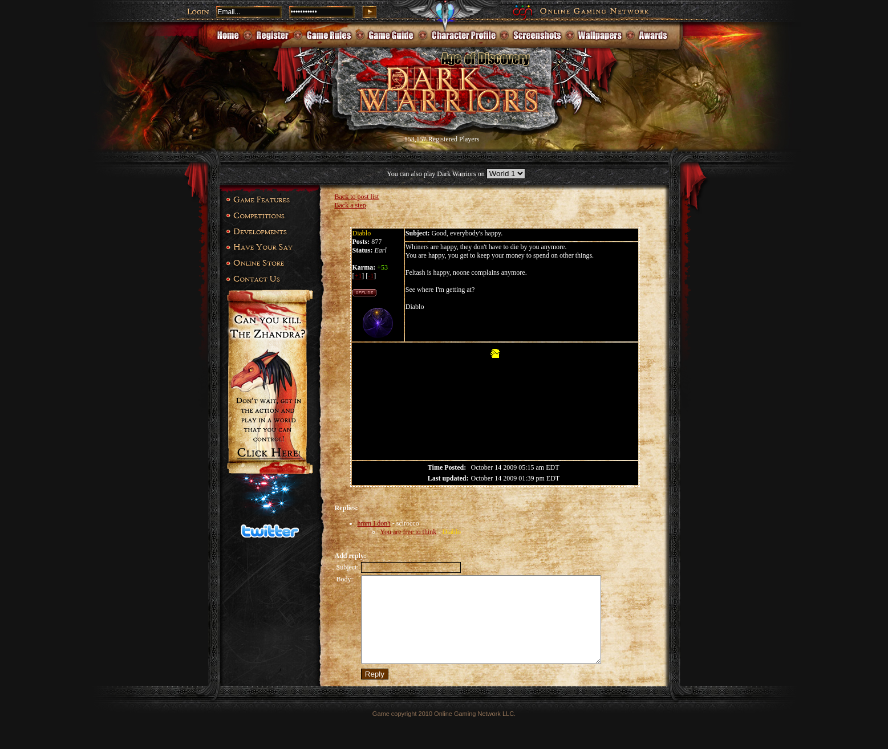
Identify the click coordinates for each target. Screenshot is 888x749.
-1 (371, 276)
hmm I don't (374, 523)
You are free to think (408, 532)
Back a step (350, 205)
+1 (358, 276)
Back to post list (357, 197)
